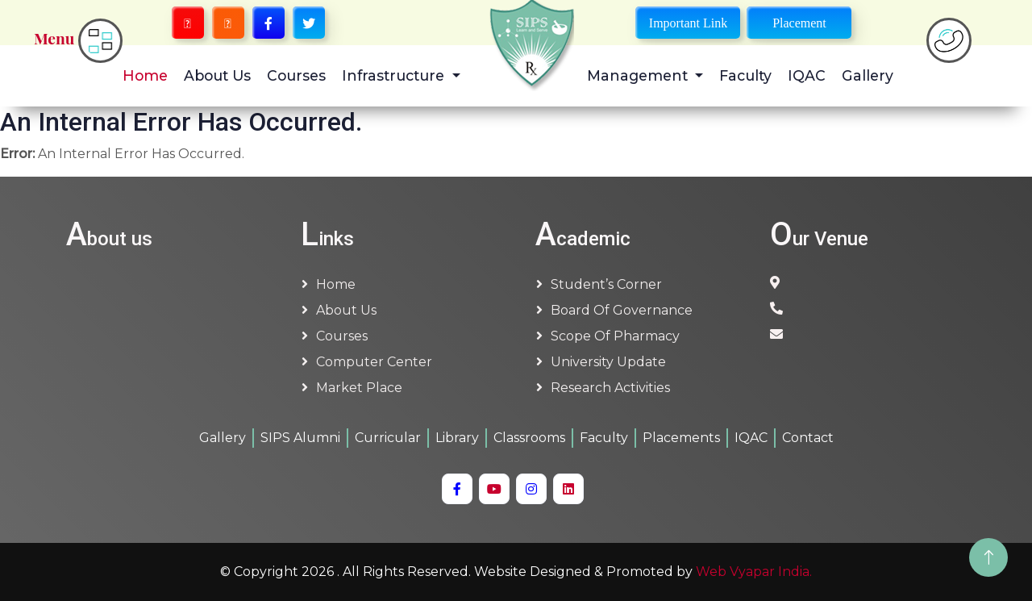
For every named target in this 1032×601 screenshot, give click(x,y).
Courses (296, 75)
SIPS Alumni (300, 437)
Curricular (388, 437)
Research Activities (610, 387)
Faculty (745, 75)
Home (145, 75)
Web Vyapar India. (754, 571)
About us (346, 310)
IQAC (807, 75)
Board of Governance (622, 310)
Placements (681, 437)
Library (457, 437)
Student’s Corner (606, 284)
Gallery (867, 75)
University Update (608, 361)
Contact (808, 437)
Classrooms (529, 437)
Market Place (359, 387)
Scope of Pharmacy (615, 336)
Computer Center (374, 361)
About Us (217, 75)
